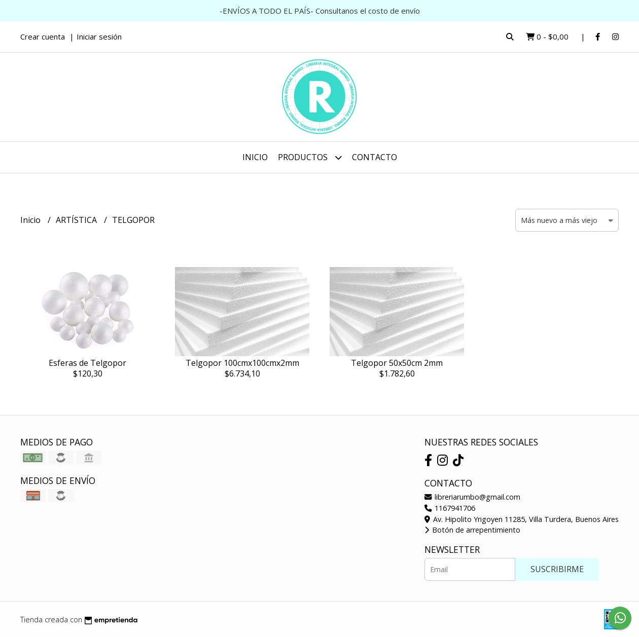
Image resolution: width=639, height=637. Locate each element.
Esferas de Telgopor (87, 362)
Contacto (374, 157)
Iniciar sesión (99, 36)
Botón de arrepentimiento (472, 530)
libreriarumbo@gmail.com (472, 497)
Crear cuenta (42, 36)
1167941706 (449, 508)
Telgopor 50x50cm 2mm (397, 362)
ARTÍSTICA (77, 220)
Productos (310, 157)
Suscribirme (557, 569)
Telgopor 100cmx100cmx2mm (242, 362)
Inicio (255, 157)
